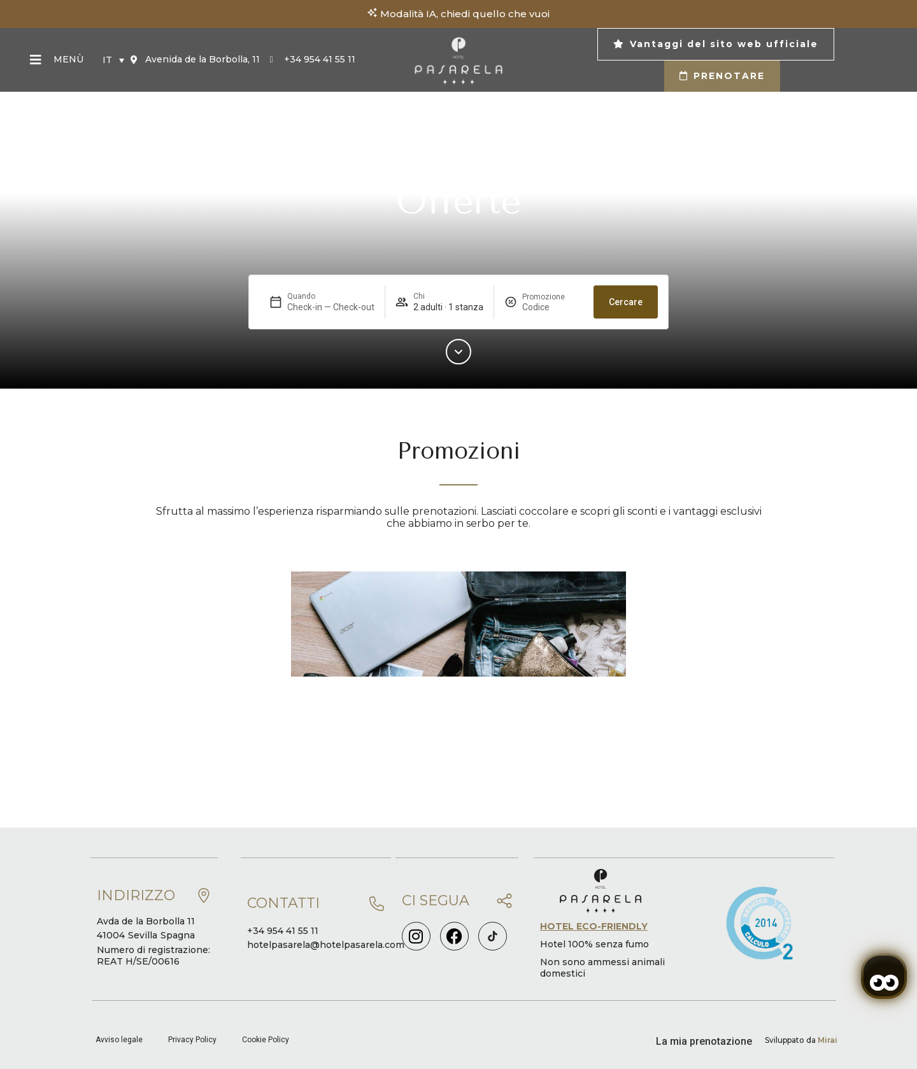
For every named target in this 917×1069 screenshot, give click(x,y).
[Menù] (35, 60)
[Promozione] (552, 307)
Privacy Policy (192, 1039)
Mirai (827, 1040)
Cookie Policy (265, 1039)
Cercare (626, 302)
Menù (68, 59)
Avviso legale (119, 1039)
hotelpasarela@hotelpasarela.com (325, 945)
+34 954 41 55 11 (282, 930)
